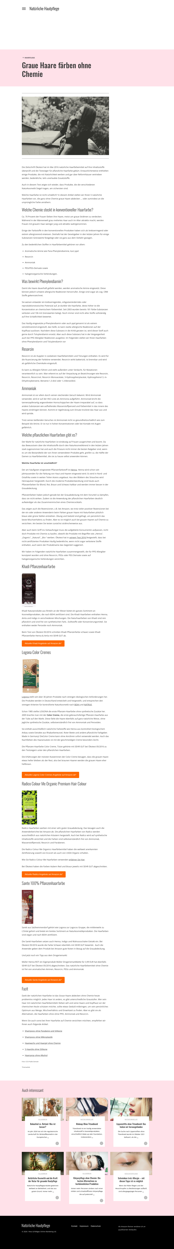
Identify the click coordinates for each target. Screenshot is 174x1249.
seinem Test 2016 (77, 537)
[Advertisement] (87, 32)
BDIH (77, 704)
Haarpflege (30, 57)
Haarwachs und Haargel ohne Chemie (43, 1043)
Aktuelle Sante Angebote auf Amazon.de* (43, 980)
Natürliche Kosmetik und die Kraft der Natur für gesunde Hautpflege (43, 1179)
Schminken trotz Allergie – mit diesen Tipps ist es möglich (131, 1179)
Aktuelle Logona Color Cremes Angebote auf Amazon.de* (50, 775)
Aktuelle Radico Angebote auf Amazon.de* (44, 874)
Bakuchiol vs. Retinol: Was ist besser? (43, 1125)
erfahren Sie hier (77, 859)
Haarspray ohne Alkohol (36, 1055)
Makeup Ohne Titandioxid (87, 1124)
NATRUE (88, 704)
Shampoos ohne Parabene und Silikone (43, 1031)
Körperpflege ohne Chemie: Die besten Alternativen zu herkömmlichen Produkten (86, 1181)
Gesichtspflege (131, 1173)
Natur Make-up (87, 1119)
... (48, 1137)
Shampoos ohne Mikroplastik (38, 1037)
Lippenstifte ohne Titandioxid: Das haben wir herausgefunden (131, 1125)
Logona (25, 696)
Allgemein (42, 1119)
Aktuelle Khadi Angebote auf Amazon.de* (43, 643)
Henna (74, 469)
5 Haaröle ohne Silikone (36, 1049)
